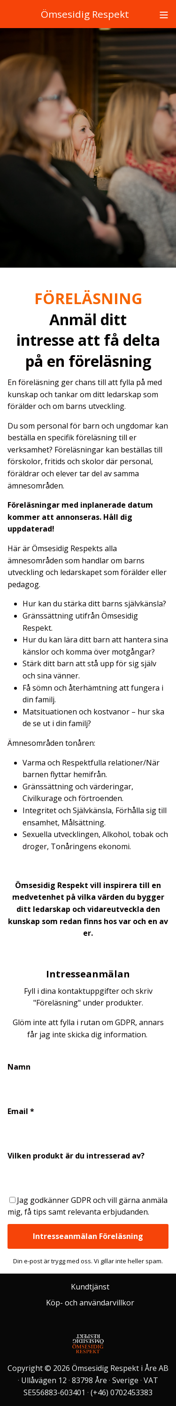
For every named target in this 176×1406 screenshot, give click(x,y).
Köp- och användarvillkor (90, 1302)
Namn (19, 1067)
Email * (21, 1111)
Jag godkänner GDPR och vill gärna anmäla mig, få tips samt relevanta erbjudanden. (88, 1206)
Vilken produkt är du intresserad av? (76, 1156)
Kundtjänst (90, 1287)
